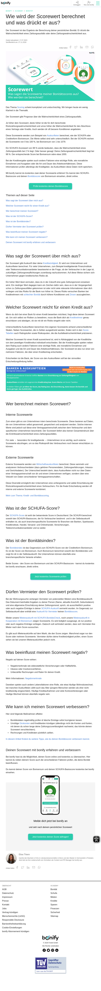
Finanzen (54, 923)
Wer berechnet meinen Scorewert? (22, 214)
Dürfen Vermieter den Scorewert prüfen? (25, 230)
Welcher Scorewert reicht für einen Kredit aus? (28, 209)
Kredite (53, 915)
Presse (5, 915)
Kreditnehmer (88, 326)
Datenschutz (8, 908)
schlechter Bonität (33, 297)
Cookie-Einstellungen (12, 942)
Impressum (7, 911)
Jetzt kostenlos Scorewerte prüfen (50, 588)
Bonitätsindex (17, 559)
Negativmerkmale (35, 693)
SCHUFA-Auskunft (74, 620)
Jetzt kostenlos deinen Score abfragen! (50, 851)
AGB (4, 904)
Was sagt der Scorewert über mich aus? (25, 203)
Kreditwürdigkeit (52, 266)
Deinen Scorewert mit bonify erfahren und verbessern (32, 245)
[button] (98, 3)
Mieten (53, 911)
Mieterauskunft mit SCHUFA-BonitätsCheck (40, 632)
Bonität (28, 11)
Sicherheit (55, 927)
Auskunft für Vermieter (74, 623)
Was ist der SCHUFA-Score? (19, 219)
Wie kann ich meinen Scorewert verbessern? (27, 240)
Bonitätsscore (35, 179)
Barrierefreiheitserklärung (14, 938)
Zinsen (75, 297)
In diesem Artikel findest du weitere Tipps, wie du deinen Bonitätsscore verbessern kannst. (50, 753)
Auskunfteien (54, 135)
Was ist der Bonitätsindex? (18, 224)
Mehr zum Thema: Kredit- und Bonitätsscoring (28, 507)
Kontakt (5, 919)
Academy (18, 11)
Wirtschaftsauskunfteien (49, 475)
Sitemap (54, 930)
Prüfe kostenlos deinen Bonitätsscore (50, 189)
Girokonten (25, 738)
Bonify (8, 11)
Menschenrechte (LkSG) (13, 930)
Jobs (4, 923)
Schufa (53, 908)
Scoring (21, 107)
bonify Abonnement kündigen (16, 946)
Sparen (53, 919)
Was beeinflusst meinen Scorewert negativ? (27, 235)
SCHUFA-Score (17, 527)
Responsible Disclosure (13, 934)
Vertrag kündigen (10, 927)
